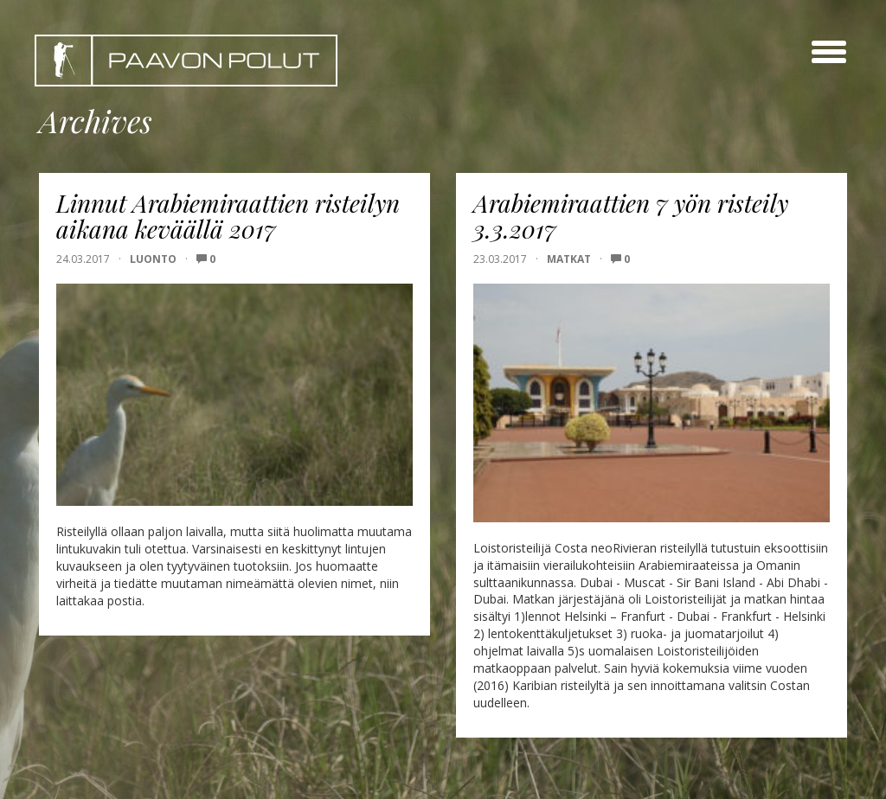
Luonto (153, 259)
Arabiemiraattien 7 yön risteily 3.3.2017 (630, 216)
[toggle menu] (828, 52)
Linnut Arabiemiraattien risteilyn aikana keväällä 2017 (228, 216)
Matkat (569, 259)
